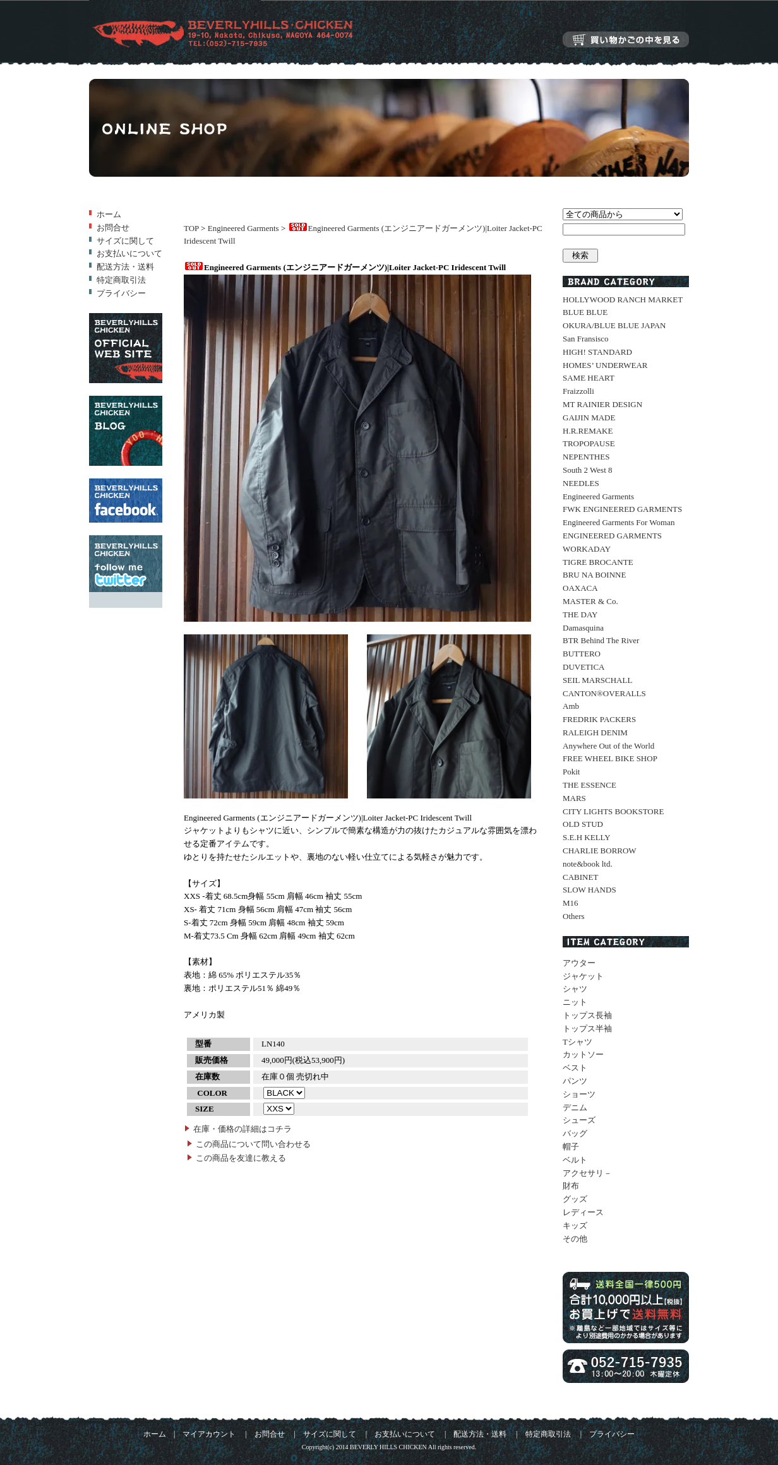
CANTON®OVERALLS (604, 693)
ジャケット (583, 976)
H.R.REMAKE (588, 431)
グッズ (575, 1199)
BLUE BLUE (585, 312)
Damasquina (583, 627)
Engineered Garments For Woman (618, 522)
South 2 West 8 (588, 470)
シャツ (575, 988)
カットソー (583, 1054)
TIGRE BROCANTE (598, 562)
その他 (575, 1238)
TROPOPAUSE (589, 443)
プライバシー (121, 293)
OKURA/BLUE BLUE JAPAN (614, 325)
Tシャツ (577, 1042)
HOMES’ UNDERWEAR (605, 365)
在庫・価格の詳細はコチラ (242, 1129)
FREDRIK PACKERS (599, 719)
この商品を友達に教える (241, 1158)
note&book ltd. (588, 864)
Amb (571, 706)
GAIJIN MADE (589, 417)
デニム (575, 1107)
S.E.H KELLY (587, 837)
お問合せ (113, 227)
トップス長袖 (587, 1015)
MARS (574, 798)
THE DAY (580, 614)
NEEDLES (581, 483)
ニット (575, 1002)
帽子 (571, 1146)
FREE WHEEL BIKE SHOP (610, 758)
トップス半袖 (587, 1028)
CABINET (580, 877)
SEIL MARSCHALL (597, 680)
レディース (583, 1212)
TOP (191, 228)
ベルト (575, 1160)
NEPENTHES (586, 456)
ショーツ (579, 1094)
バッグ (575, 1133)
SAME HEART (588, 378)
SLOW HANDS (589, 889)
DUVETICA (583, 667)
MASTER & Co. (590, 601)
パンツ (575, 1081)
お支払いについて (129, 253)
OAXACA (580, 588)
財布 (571, 1185)
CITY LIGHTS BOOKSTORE (613, 811)
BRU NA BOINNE (594, 574)
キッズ (575, 1225)
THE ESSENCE (589, 785)
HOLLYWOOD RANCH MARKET (623, 299)
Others (574, 916)
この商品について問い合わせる (253, 1144)
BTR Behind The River (601, 640)
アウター (579, 963)
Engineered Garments (243, 228)
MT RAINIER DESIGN (602, 404)
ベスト (575, 1067)
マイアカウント (209, 1434)
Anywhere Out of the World (608, 745)
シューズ (579, 1120)
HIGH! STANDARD (597, 352)
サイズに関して (125, 241)
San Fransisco (586, 338)
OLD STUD (583, 824)
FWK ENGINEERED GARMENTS (622, 509)
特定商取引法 (121, 280)
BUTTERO (582, 653)
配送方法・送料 (125, 266)
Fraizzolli (578, 391)
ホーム (109, 214)
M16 (570, 903)
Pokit (571, 771)
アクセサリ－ (587, 1173)
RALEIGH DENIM (595, 732)
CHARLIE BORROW (600, 850)
